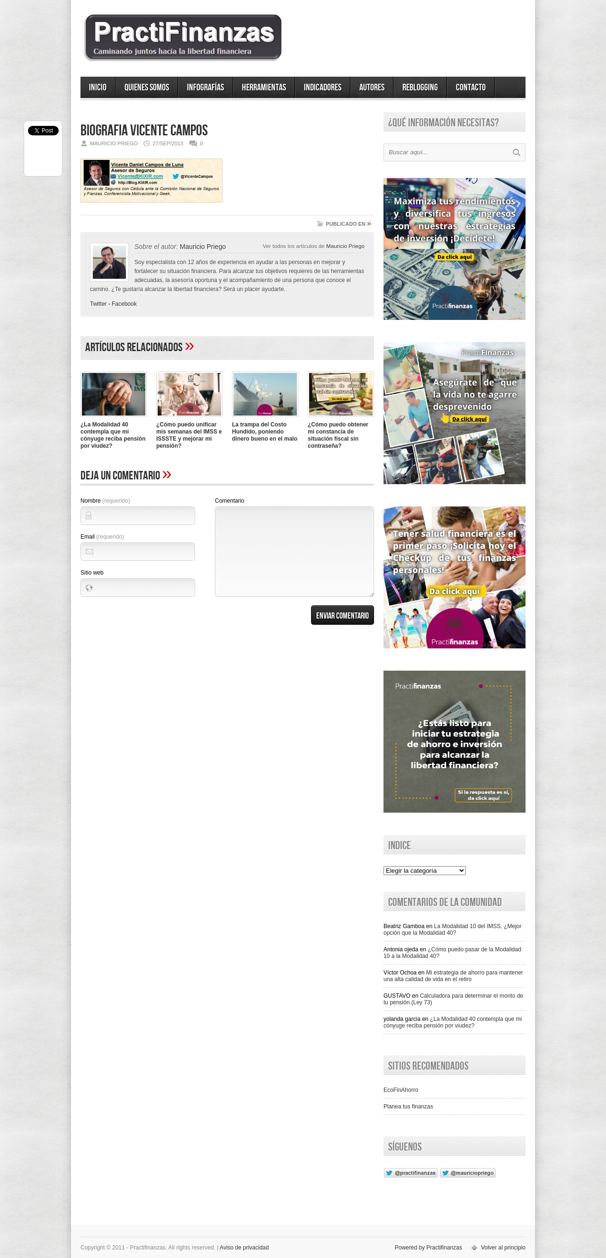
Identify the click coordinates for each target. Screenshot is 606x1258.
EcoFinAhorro (400, 1090)
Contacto (471, 87)
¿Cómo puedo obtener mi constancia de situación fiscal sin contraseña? (338, 435)
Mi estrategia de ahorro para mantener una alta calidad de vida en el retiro (453, 976)
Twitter (98, 304)
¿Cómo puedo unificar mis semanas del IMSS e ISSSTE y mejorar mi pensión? (189, 435)
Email (102, 536)
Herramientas (264, 87)
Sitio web (92, 572)
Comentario (229, 500)
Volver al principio (503, 1247)
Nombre (105, 500)
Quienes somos (147, 87)
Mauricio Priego (345, 246)
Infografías (205, 87)
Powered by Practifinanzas (428, 1247)
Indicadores (322, 87)
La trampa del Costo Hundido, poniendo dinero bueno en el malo (264, 431)
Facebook (124, 304)
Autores (371, 87)
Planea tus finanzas (408, 1106)
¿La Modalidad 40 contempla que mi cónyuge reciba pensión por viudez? (112, 435)
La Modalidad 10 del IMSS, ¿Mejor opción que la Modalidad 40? (452, 929)
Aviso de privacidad (244, 1247)
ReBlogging (420, 87)
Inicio (98, 87)
